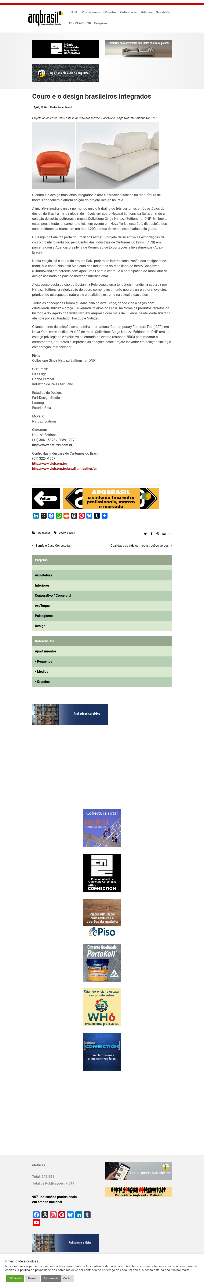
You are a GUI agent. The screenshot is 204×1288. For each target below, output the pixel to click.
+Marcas (146, 12)
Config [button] (67, 1278)
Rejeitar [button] (32, 1278)
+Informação (128, 12)
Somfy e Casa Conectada (53, 546)
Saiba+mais (51, 1278)
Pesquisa (100, 23)
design (71, 532)
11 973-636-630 (80, 23)
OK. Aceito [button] (15, 1278)
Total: (36, 1177)
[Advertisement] (58, 771)
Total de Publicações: (49, 1183)
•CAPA (73, 12)
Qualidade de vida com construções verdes (139, 546)
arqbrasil (66, 107)
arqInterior (44, 532)
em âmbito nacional (47, 1202)
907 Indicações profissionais (54, 1197)
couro (62, 532)
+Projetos (109, 12)
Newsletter (163, 12)
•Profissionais (90, 12)
